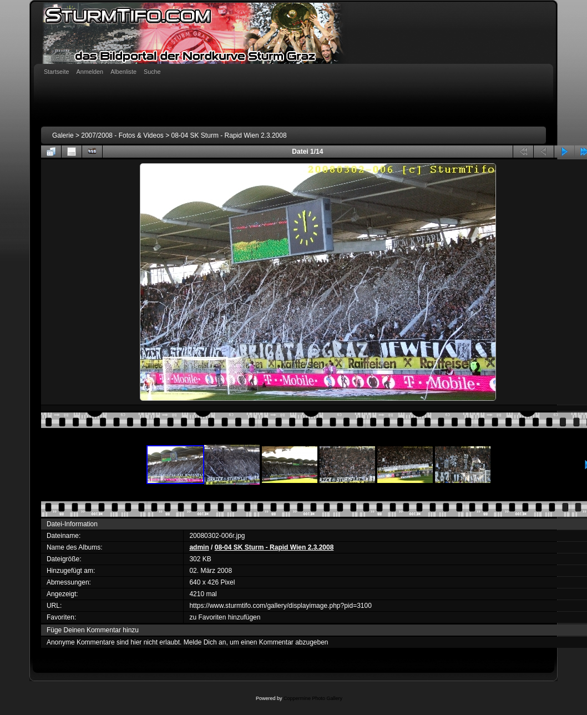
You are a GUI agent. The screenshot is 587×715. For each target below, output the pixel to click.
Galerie (63, 135)
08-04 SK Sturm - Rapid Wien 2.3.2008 (229, 135)
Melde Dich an (205, 642)
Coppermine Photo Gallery (313, 698)
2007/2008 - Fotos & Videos (122, 135)
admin (199, 547)
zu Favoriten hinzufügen (224, 617)
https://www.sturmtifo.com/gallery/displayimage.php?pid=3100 (280, 606)
